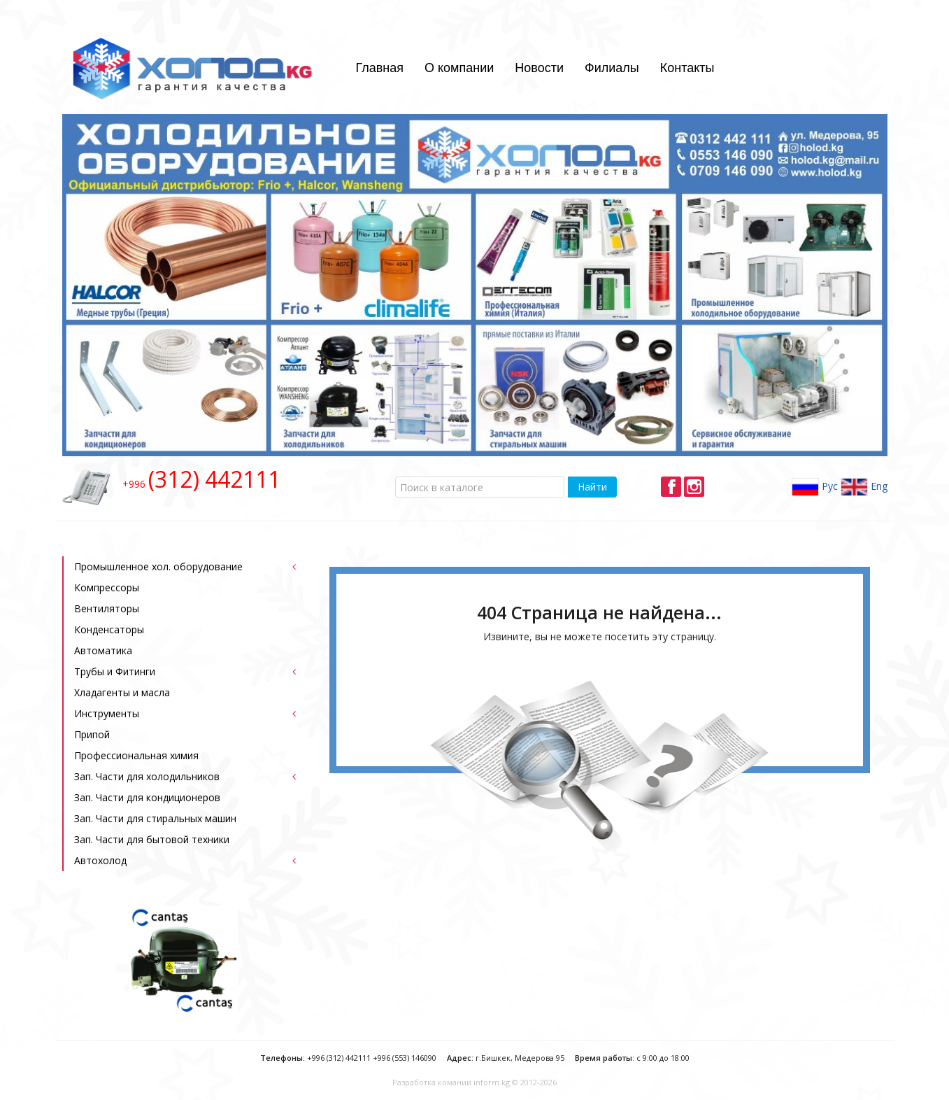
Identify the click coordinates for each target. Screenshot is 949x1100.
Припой (92, 734)
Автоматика (103, 650)
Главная (379, 68)
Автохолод (100, 860)
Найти (592, 486)
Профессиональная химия (136, 755)
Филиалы (612, 68)
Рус (815, 487)
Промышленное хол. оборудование (158, 566)
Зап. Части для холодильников (147, 776)
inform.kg (491, 1082)
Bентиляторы (106, 608)
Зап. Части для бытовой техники (151, 839)
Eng (864, 487)
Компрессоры (106, 587)
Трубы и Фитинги (114, 671)
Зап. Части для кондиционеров (147, 797)
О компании (459, 68)
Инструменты (106, 713)
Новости (539, 68)
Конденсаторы (109, 629)
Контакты (687, 68)
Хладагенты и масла (122, 692)
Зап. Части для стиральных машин (155, 818)
